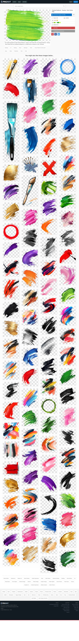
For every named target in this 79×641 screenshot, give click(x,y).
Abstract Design (22, 581)
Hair (29, 594)
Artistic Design (35, 581)
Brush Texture (59, 581)
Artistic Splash (51, 581)
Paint (22, 51)
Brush (20, 47)
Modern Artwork (44, 584)
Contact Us (76, 609)
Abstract (29, 581)
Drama (52, 594)
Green (31, 47)
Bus (61, 594)
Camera (31, 591)
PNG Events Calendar (65, 605)
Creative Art (26, 584)
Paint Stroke (7, 581)
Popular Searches (66, 609)
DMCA (77, 610)
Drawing (6, 47)
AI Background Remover (59, 31)
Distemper (26, 47)
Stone (57, 594)
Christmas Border (71, 594)
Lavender (60, 591)
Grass (6, 51)
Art (10, 47)
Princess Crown (48, 591)
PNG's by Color (66, 607)
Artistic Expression (35, 578)
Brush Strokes (26, 578)
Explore (68, 612)
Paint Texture (47, 578)
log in (71, 1)
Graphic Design (44, 581)
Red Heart (66, 591)
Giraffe (5, 594)
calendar (24, 1)
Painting (15, 47)
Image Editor (56, 605)
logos (19, 1)
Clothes (3, 591)
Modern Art (20, 578)
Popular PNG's (66, 610)
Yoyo (65, 594)
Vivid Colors (66, 581)
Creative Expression (35, 584)
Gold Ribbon (34, 598)
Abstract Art (13, 578)
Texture (72, 581)
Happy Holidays (18, 594)
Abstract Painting (56, 578)
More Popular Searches (43, 598)
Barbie (26, 591)
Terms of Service (75, 604)
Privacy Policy (75, 605)
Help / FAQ (76, 607)
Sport (9, 591)
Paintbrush (16, 51)
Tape (76, 591)
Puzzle (36, 591)
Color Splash (14, 581)
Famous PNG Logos (65, 604)
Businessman (20, 591)
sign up (75, 1)
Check (39, 594)
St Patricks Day (46, 594)
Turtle (71, 591)
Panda (54, 591)
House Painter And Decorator (40, 47)
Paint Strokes (69, 578)
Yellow (10, 51)
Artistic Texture (52, 584)
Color (26, 51)
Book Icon (34, 594)
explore (14, 1)
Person (41, 591)
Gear (25, 594)
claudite (55, 20)
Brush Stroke (6, 578)
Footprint (13, 591)
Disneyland (11, 594)
